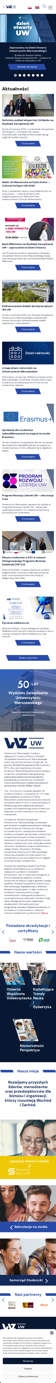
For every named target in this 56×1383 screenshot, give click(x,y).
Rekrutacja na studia (28, 1227)
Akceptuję (28, 1361)
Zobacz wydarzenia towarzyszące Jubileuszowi (28, 714)
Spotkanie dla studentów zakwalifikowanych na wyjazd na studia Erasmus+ (26, 433)
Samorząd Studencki (29, 1280)
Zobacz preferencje (28, 1376)
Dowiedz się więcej (27, 66)
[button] (51, 1332)
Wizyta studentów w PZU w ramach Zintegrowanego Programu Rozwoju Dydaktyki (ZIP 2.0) (24, 561)
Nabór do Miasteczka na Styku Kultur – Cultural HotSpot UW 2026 (26, 184)
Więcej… (45, 913)
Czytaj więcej (28, 143)
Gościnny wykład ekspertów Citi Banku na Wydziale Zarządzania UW (27, 121)
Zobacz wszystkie (28, 657)
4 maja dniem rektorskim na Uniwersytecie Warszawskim (20, 369)
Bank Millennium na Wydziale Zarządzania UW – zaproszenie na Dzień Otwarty (27, 245)
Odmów (28, 1368)
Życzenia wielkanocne (15, 623)
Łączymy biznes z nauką (29, 1161)
